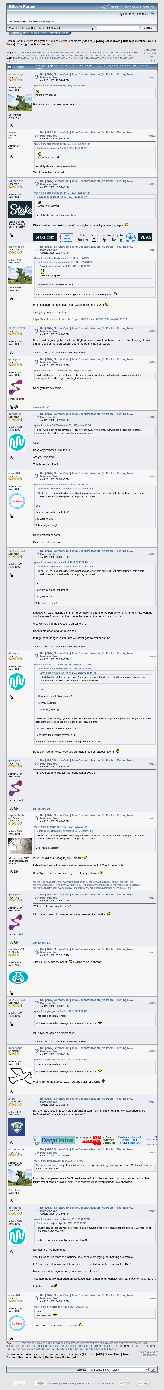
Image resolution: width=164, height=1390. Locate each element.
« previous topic (149, 51)
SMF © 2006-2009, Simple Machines (95, 1383)
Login (44, 33)
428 (112, 58)
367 (72, 52)
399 (96, 55)
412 (34, 58)
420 (73, 58)
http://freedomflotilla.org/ (129, 884)
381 (8, 55)
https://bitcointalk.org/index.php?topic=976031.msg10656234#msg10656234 (80, 319)
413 (39, 58)
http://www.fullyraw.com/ (64, 887)
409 (20, 58)
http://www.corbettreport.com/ (72, 881)
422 (83, 58)
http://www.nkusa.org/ (100, 881)
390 (52, 55)
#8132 (152, 818)
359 (34, 52)
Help (25, 33)
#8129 (152, 554)
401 (106, 55)
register (50, 21)
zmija (11, 1098)
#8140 (152, 1298)
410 (24, 58)
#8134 (152, 952)
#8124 (152, 250)
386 (33, 55)
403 (115, 55)
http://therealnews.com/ (45, 881)
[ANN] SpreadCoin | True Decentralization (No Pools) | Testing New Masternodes (67, 1356)
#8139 (152, 1211)
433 (8, 60)
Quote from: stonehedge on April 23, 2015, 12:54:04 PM (62, 144)
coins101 (14, 473)
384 (23, 55)
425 (97, 58)
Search (35, 33)
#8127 (152, 417)
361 (43, 52)
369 (82, 52)
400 (101, 55)
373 (102, 52)
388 (42, 55)
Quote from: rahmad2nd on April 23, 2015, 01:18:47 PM (62, 258)
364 (58, 52)
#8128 (152, 476)
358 (29, 52)
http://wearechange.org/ (45, 884)
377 (121, 52)
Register (55, 33)
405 (125, 55)
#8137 (152, 1102)
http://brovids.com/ (42, 887)
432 (131, 58)
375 (111, 52)
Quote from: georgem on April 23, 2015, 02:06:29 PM (60, 827)
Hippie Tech (16, 815)
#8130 (152, 656)
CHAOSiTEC (16, 328)
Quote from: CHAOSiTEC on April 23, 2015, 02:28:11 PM (62, 664)
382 (13, 55)
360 (38, 52)
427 (107, 58)
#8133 (152, 898)
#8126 (152, 362)
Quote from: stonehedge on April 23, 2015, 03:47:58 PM (62, 1219)
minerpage (15, 1048)
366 (68, 52)
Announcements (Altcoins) (77, 41)
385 (28, 55)
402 (110, 55)
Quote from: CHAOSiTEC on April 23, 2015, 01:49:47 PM (62, 370)
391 (57, 55)
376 (116, 52)
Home (16, 33)
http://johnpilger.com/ (123, 881)
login (40, 21)
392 (62, 55)
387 (38, 55)
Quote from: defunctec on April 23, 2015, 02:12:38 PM (61, 484)
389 (47, 55)
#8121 (152, 77)
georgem (14, 359)
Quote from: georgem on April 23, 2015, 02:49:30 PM (60, 1011)
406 (130, 55)
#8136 (152, 1051)
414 (44, 58)
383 (18, 55)
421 (78, 58)
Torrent (55, 28)
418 (63, 58)
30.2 (48, 28)
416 (53, 58)
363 (53, 52)
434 (13, 60)
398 (91, 55)
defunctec (14, 413)
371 (92, 52)
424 (93, 58)
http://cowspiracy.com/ (120, 887)
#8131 (152, 763)
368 (77, 52)
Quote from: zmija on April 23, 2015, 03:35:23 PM (58, 1161)
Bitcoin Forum (14, 41)
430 (122, 58)
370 (87, 52)
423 (88, 58)
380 (136, 52)
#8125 (152, 331)
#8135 (152, 1003)
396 (81, 55)
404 (120, 55)
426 (102, 58)
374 (106, 52)
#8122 (152, 135)
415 (49, 58)
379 (131, 52)
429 (117, 58)
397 (86, 55)
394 (72, 55)
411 (29, 58)
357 (24, 52)
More (65, 33)
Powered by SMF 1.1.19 (62, 1383)
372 (97, 52)
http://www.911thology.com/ (72, 884)
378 (126, 52)
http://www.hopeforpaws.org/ (93, 887)
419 (68, 58)
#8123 (152, 184)
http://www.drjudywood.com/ (101, 884)
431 (126, 58)
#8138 (152, 1152)
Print (152, 60)
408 (15, 58)
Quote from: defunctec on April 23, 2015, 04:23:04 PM (61, 1307)
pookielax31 (16, 949)
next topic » (152, 55)
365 (63, 52)
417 (58, 58)
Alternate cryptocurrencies (42, 41)
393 (67, 55)
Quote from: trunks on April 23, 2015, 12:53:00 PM (59, 85)
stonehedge (16, 74)
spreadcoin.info (41, 407)
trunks (12, 132)
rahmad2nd (15, 181)
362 (48, 52)
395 (77, 55)
